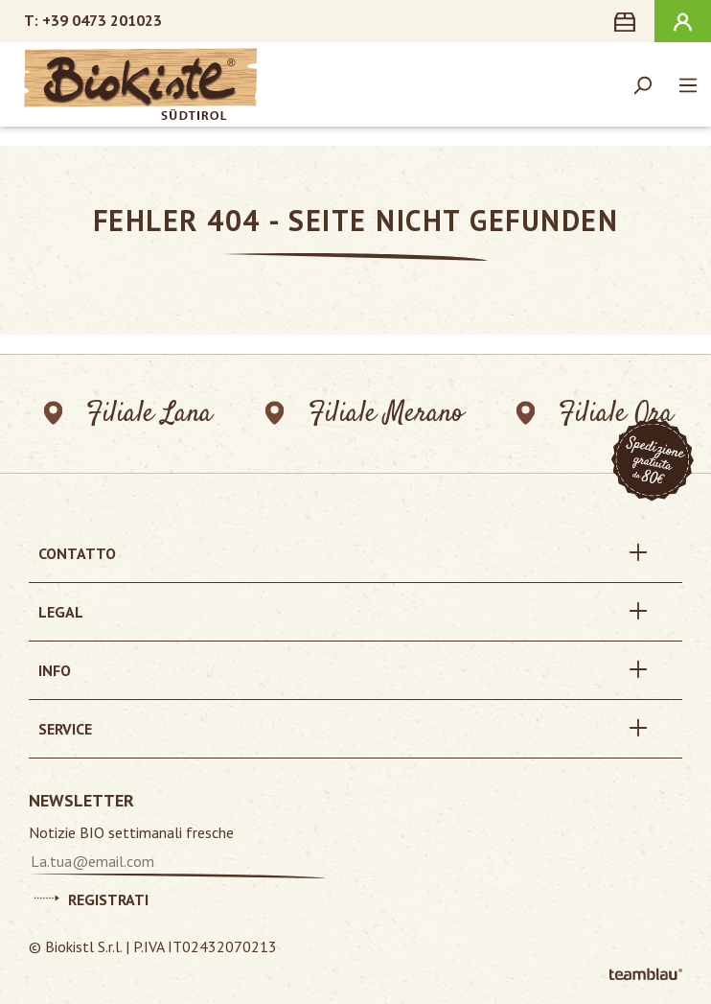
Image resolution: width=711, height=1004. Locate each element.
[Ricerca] (642, 84)
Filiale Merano (364, 413)
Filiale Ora (595, 413)
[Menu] (688, 84)
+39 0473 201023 (102, 20)
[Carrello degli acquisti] (628, 21)
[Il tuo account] (682, 21)
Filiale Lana (128, 413)
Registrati (91, 896)
